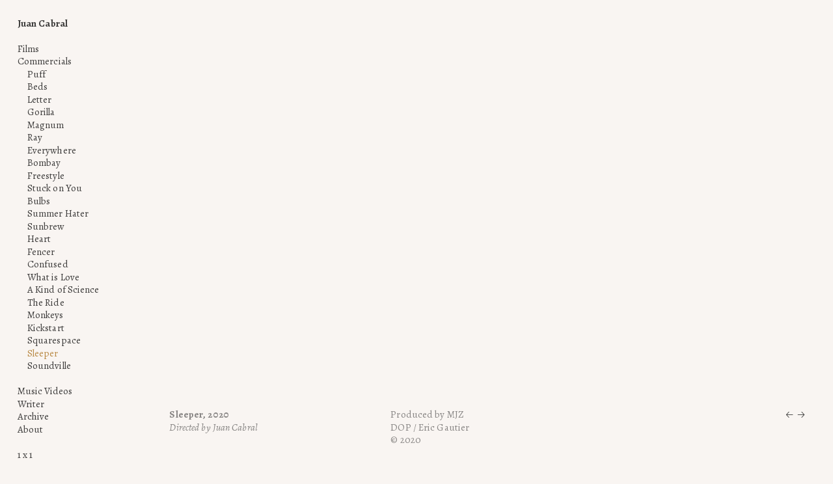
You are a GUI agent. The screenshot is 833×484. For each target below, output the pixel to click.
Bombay (44, 162)
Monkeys (45, 314)
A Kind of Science (63, 289)
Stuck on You (54, 188)
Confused (47, 264)
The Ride (45, 302)
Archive (33, 416)
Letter (39, 99)
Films (29, 48)
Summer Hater (58, 213)
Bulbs (39, 201)
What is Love (53, 277)
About (31, 429)
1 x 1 (25, 454)
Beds (37, 86)
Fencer (41, 251)
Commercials (45, 61)
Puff (36, 74)
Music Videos (45, 390)
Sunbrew (46, 226)
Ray (34, 137)
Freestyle (45, 175)
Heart (39, 238)
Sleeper (43, 353)
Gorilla (41, 111)
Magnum (45, 124)
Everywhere (51, 150)
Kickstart (45, 327)
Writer (31, 403)
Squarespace (54, 340)
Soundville (49, 365)
